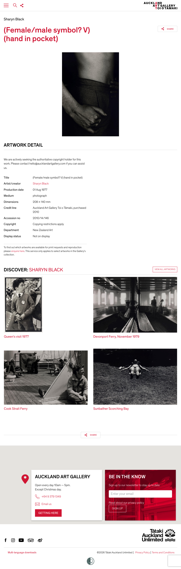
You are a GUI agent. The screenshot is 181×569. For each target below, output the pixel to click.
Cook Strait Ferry (16, 409)
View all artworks (165, 269)
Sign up (117, 508)
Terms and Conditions (163, 552)
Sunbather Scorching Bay (111, 409)
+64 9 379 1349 (48, 496)
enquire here (17, 251)
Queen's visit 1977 (16, 337)
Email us (43, 504)
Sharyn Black (14, 19)
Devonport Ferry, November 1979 (116, 337)
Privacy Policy (142, 552)
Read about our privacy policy (126, 503)
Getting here (48, 513)
